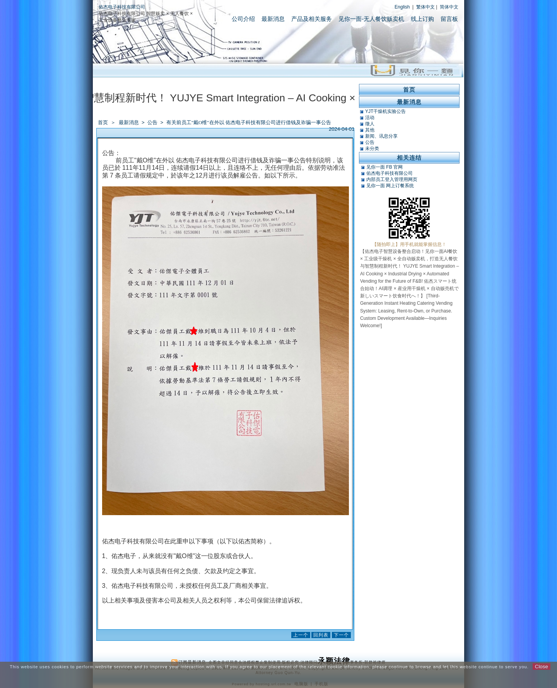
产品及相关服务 (311, 18)
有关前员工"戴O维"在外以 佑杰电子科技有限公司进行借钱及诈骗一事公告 (248, 122)
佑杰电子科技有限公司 (122, 7)
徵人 (369, 123)
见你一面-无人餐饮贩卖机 (371, 18)
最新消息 (273, 18)
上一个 (300, 635)
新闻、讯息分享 (381, 136)
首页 (103, 122)
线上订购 (422, 18)
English (402, 7)
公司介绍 (243, 18)
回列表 (320, 635)
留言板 (449, 18)
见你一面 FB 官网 (384, 167)
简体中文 (449, 7)
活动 (369, 117)
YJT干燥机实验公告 (385, 111)
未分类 (372, 148)
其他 (369, 130)
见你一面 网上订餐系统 (390, 185)
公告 (153, 122)
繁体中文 (425, 7)
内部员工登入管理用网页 (391, 179)
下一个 (341, 635)
